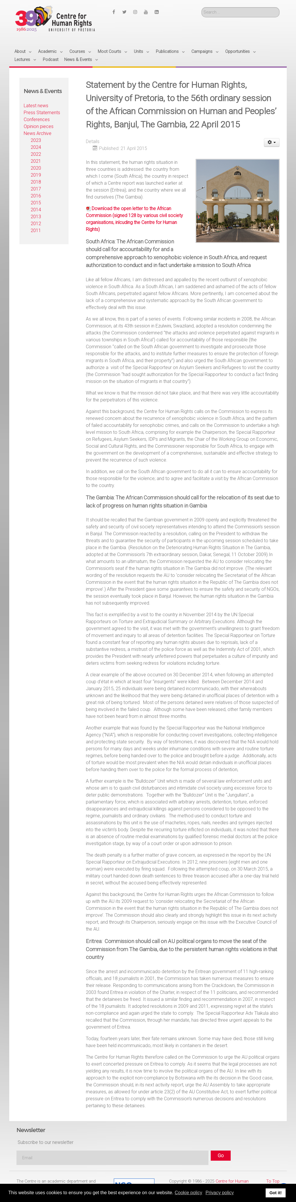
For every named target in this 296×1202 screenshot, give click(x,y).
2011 (36, 230)
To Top (273, 1181)
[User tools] (272, 142)
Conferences (37, 119)
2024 (36, 147)
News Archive (37, 133)
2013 (36, 216)
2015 (36, 202)
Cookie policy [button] (188, 1192)
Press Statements (42, 112)
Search (201, 7)
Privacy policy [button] (220, 1192)
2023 (36, 140)
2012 (36, 223)
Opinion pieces (38, 126)
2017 (36, 189)
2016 (36, 196)
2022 (36, 154)
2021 (36, 161)
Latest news (36, 105)
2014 (36, 209)
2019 (36, 175)
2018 (36, 182)
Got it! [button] (275, 1192)
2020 (36, 168)
